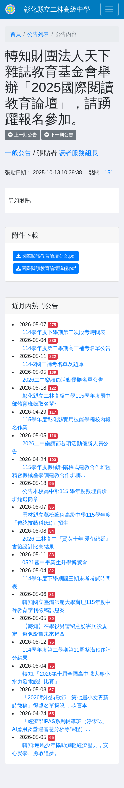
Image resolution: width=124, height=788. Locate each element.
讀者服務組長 (78, 152)
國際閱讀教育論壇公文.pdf (46, 256)
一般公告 (18, 152)
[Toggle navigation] (109, 9)
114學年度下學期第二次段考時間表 (63, 332)
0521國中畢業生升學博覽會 (54, 562)
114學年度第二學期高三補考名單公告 (66, 348)
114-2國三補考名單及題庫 (53, 364)
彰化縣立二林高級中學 (57, 9)
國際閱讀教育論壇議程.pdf (46, 268)
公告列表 (38, 34)
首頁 (15, 34)
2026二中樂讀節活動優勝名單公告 (62, 380)
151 (108, 172)
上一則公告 (22, 134)
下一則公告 (58, 134)
